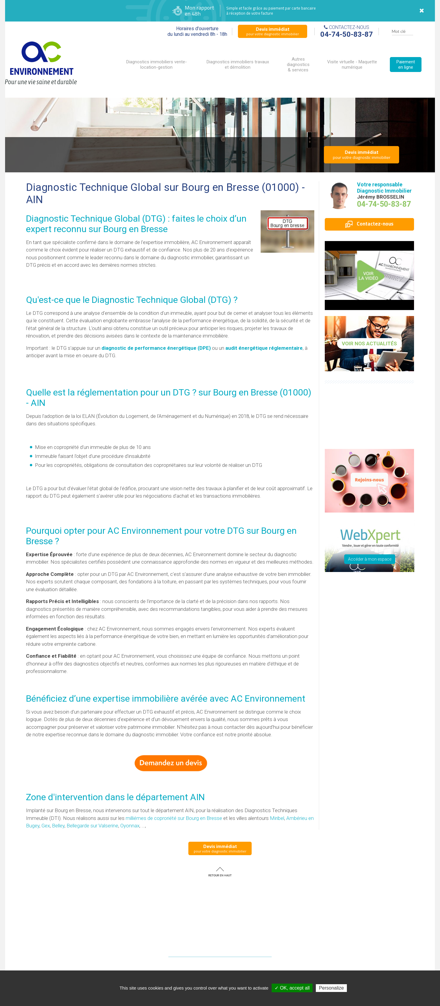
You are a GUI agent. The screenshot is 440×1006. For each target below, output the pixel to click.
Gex (45, 826)
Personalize (331, 987)
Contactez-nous (369, 224)
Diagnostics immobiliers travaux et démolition (238, 64)
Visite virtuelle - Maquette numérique (352, 64)
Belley (58, 826)
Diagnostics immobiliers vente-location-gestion (156, 64)
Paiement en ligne (405, 64)
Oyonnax (129, 826)
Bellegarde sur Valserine (92, 826)
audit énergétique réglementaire (264, 348)
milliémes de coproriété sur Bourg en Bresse (174, 818)
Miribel (277, 818)
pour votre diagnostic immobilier (272, 31)
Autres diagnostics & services (298, 64)
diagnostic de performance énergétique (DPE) (156, 348)
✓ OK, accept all (292, 987)
